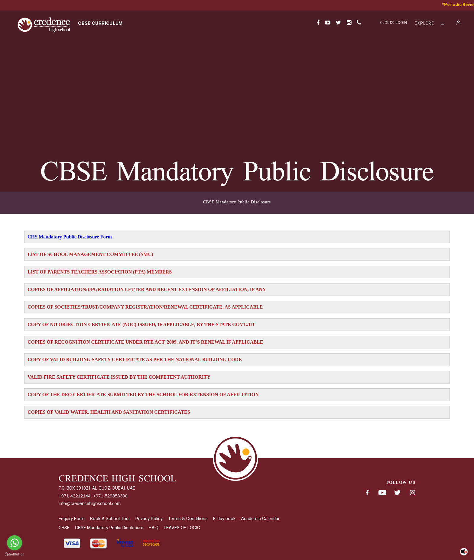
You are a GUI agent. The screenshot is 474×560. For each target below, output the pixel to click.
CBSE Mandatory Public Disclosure (237, 202)
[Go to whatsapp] (14, 542)
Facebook (367, 493)
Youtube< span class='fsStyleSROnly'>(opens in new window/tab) (382, 493)
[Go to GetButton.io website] (14, 554)
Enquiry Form (72, 518)
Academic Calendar (260, 518)
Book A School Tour (110, 518)
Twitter (397, 493)
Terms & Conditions (188, 518)
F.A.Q (153, 527)
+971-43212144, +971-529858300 (93, 495)
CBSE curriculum (100, 23)
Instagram (412, 493)
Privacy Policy (149, 518)
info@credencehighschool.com (90, 503)
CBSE (64, 527)
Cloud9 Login (393, 23)
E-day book (224, 518)
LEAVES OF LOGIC (182, 527)
